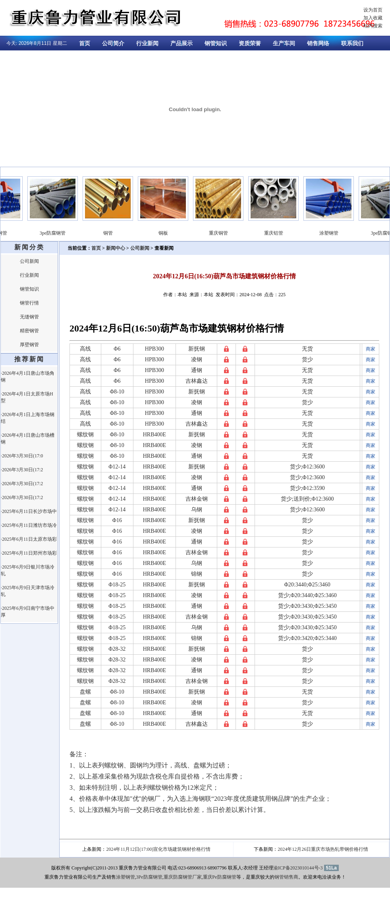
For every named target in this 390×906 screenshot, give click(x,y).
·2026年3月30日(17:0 (22, 456)
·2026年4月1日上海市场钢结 (27, 418)
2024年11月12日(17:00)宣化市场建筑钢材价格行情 (158, 849)
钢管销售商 (286, 877)
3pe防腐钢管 (70, 233)
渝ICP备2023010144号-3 (298, 868)
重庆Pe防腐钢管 (219, 877)
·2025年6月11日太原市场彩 (29, 539)
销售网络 (318, 43)
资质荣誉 (250, 43)
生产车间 (284, 43)
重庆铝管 (291, 233)
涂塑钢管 (15, 233)
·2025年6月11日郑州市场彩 (29, 553)
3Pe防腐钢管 (149, 877)
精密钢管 (29, 330)
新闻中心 (115, 248)
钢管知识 (216, 43)
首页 (84, 43)
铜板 (180, 233)
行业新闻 (147, 43)
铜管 (125, 233)
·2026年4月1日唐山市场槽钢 (27, 438)
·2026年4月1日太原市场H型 (27, 397)
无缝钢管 (29, 317)
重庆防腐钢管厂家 (183, 877)
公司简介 (113, 43)
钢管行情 (29, 303)
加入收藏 (372, 18)
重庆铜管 (235, 233)
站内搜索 (372, 26)
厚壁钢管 (29, 344)
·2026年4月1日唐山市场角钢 (27, 376)
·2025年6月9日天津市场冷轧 (27, 591)
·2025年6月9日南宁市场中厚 (27, 611)
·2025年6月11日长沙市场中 (29, 511)
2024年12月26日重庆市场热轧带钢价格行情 (323, 849)
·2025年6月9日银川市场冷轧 (27, 570)
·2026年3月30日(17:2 (22, 469)
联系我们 (352, 43)
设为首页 (372, 10)
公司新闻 (29, 261)
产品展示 (181, 43)
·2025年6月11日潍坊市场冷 (29, 525)
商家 (370, 349)
